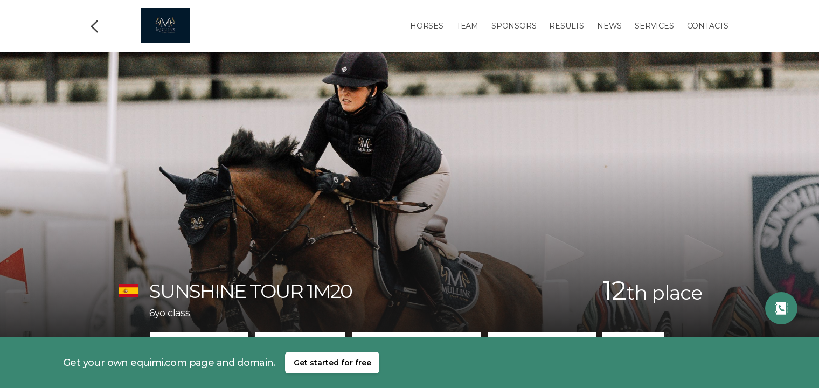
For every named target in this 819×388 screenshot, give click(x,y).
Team (467, 26)
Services (654, 26)
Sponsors (513, 26)
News (609, 26)
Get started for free (332, 363)
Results (566, 26)
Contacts (707, 26)
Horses (426, 26)
